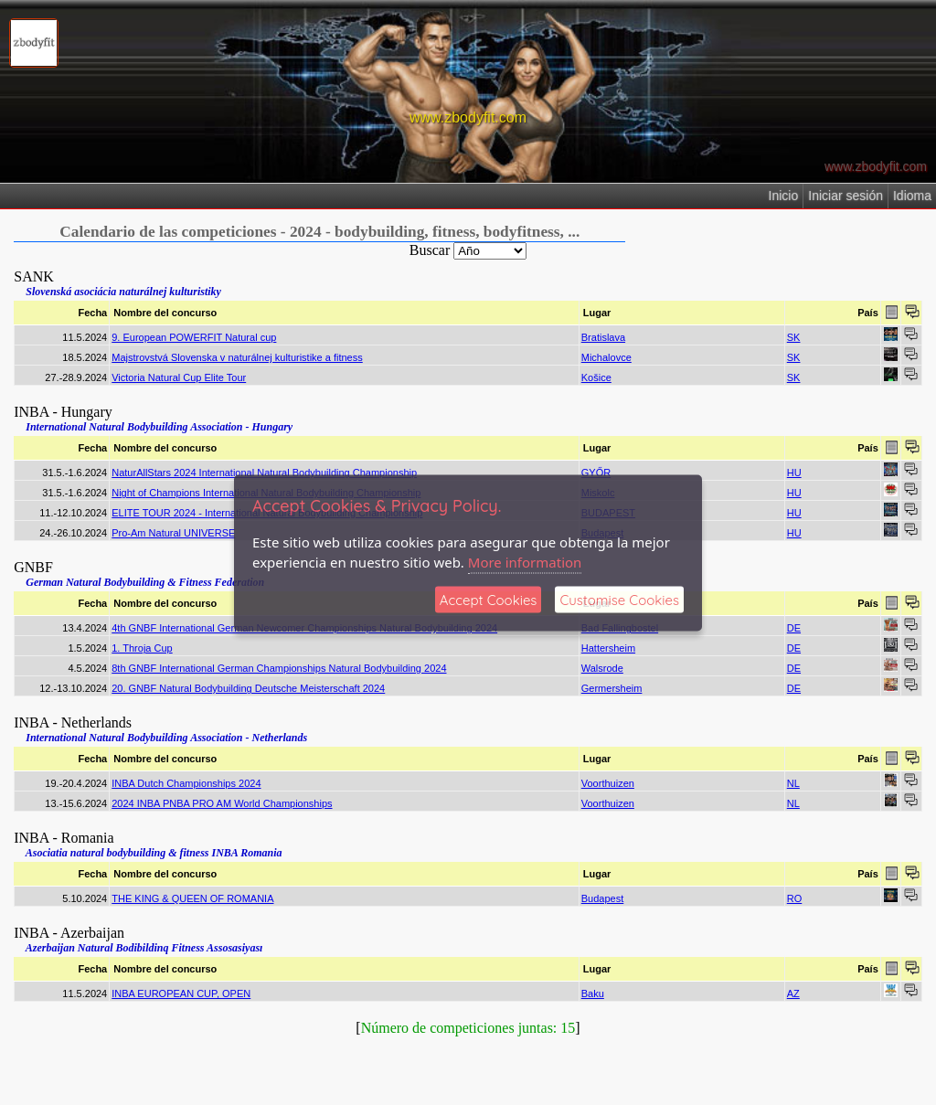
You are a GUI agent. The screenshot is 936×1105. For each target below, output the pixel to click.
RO (795, 898)
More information (525, 562)
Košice (596, 377)
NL (793, 783)
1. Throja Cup (142, 648)
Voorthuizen (607, 783)
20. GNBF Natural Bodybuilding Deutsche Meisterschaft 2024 (248, 688)
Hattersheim (608, 648)
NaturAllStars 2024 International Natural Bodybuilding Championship (264, 472)
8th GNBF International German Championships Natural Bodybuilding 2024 (279, 668)
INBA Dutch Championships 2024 (186, 783)
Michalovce (606, 357)
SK (794, 337)
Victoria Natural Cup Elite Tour (179, 377)
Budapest (602, 898)
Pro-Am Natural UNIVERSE (173, 532)
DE (794, 627)
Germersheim (612, 688)
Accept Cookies (488, 599)
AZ (793, 993)
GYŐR (596, 472)
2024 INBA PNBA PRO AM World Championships (222, 803)
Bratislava (603, 337)
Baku (592, 993)
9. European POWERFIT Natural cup (194, 337)
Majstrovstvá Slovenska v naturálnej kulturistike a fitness (237, 357)
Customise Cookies (619, 599)
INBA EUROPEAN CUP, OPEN (181, 993)
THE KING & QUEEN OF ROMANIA (192, 898)
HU (794, 472)
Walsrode (602, 668)
